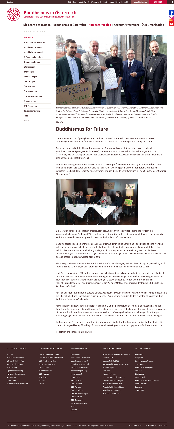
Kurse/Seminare (109, 374)
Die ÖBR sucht (141, 384)
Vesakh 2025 (108, 358)
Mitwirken (72, 2)
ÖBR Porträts (29, 87)
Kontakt (124, 2)
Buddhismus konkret (33, 47)
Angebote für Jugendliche (113, 387)
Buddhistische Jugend (33, 52)
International (29, 67)
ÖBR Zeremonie (30, 106)
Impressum (150, 426)
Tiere (26, 116)
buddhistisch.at (140, 2)
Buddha (10, 354)
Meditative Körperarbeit (112, 384)
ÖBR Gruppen (29, 82)
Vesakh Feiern (30, 101)
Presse (111, 2)
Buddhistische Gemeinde (145, 361)
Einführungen (108, 367)
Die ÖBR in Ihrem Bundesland (51, 358)
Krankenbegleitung (32, 62)
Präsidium (139, 354)
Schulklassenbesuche (111, 394)
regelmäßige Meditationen (114, 377)
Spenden (138, 387)
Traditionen (11, 380)
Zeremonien (44, 367)
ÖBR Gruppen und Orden (49, 354)
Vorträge (106, 371)
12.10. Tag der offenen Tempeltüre (116, 354)
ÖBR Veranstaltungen (33, 96)
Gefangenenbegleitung (34, 57)
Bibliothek (139, 374)
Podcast (103, 2)
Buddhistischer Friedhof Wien (147, 380)
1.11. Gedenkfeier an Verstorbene (116, 364)
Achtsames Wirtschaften (34, 43)
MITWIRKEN (139, 390)
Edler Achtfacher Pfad (15, 361)
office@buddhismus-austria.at (100, 426)
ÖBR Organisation (153, 25)
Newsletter (82, 2)
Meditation (11, 377)
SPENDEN (158, 2)
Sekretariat (139, 364)
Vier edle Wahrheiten (15, 358)
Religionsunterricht (32, 111)
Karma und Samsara (15, 364)
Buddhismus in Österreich (69, 25)
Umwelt (27, 121)
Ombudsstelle (140, 377)
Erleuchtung (12, 367)
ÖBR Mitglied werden (47, 361)
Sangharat (139, 358)
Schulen (138, 371)
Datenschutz (135, 426)
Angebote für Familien (112, 390)
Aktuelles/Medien (100, 25)
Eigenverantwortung (15, 371)
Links (117, 2)
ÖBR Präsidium (30, 91)
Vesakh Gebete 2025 (111, 361)
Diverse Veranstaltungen (113, 380)
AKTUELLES (28, 38)
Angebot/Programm (126, 25)
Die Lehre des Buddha (37, 25)
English (10, 2)
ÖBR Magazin (93, 2)
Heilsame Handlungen (16, 374)
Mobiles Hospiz (30, 77)
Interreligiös (29, 72)
